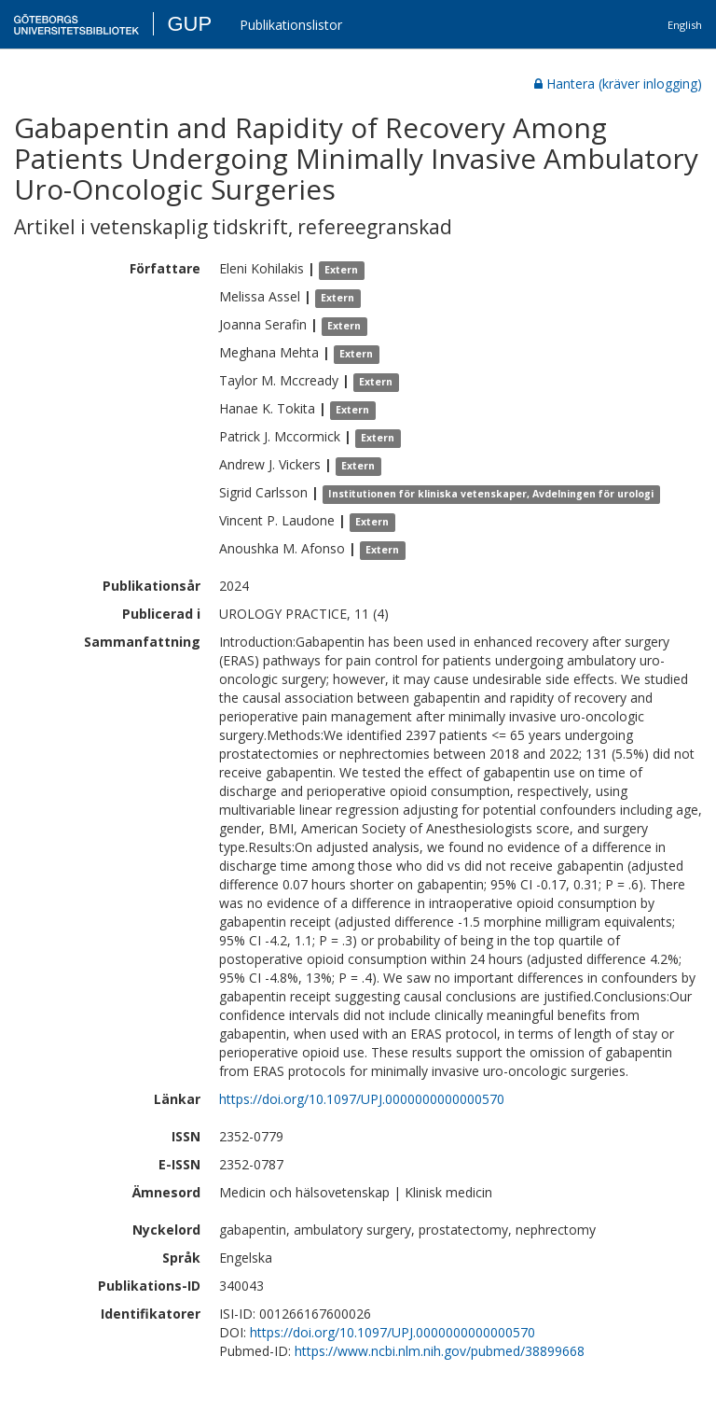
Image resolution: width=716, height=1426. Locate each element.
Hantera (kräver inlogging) (618, 83)
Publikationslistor (291, 25)
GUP (189, 23)
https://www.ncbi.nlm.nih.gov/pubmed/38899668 (440, 1351)
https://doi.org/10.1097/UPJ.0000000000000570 (361, 1099)
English (685, 25)
